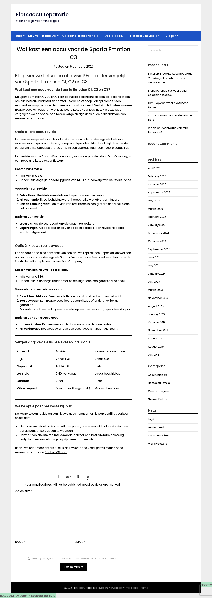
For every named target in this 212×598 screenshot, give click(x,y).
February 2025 (157, 217)
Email (80, 542)
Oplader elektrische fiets (80, 36)
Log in (151, 419)
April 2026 (154, 168)
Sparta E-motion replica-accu (36, 261)
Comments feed (159, 435)
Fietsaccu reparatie (42, 14)
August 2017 (156, 338)
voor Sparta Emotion (102, 448)
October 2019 (156, 322)
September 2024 (159, 249)
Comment (23, 491)
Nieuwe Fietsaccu (159, 399)
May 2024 (154, 265)
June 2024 (154, 257)
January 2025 (156, 225)
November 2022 (158, 298)
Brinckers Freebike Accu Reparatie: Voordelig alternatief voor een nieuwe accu (170, 78)
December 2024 (158, 233)
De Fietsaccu (114, 36)
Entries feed (156, 427)
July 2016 (153, 354)
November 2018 (158, 330)
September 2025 (159, 192)
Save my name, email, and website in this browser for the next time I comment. (74, 558)
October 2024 (157, 241)
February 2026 (157, 176)
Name (20, 542)
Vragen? (172, 36)
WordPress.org (157, 444)
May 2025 (154, 200)
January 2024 (156, 273)
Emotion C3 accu (56, 452)
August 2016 (156, 346)
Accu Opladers (157, 375)
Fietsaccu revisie (159, 383)
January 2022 (156, 314)
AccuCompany (118, 156)
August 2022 (156, 306)
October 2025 (157, 184)
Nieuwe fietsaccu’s (42, 36)
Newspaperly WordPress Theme (128, 588)
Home (17, 36)
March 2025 (155, 209)
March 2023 (155, 290)
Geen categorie (158, 391)
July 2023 (154, 282)
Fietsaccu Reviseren (144, 36)
